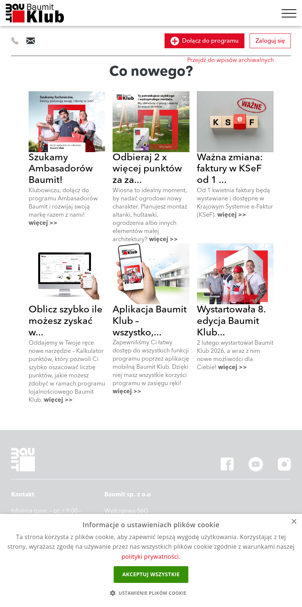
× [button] (293, 522)
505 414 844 (15, 41)
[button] (151, 593)
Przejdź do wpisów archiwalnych (230, 60)
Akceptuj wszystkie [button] (150, 574)
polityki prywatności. (150, 556)
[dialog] (151, 560)
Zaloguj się (270, 41)
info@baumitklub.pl (30, 40)
